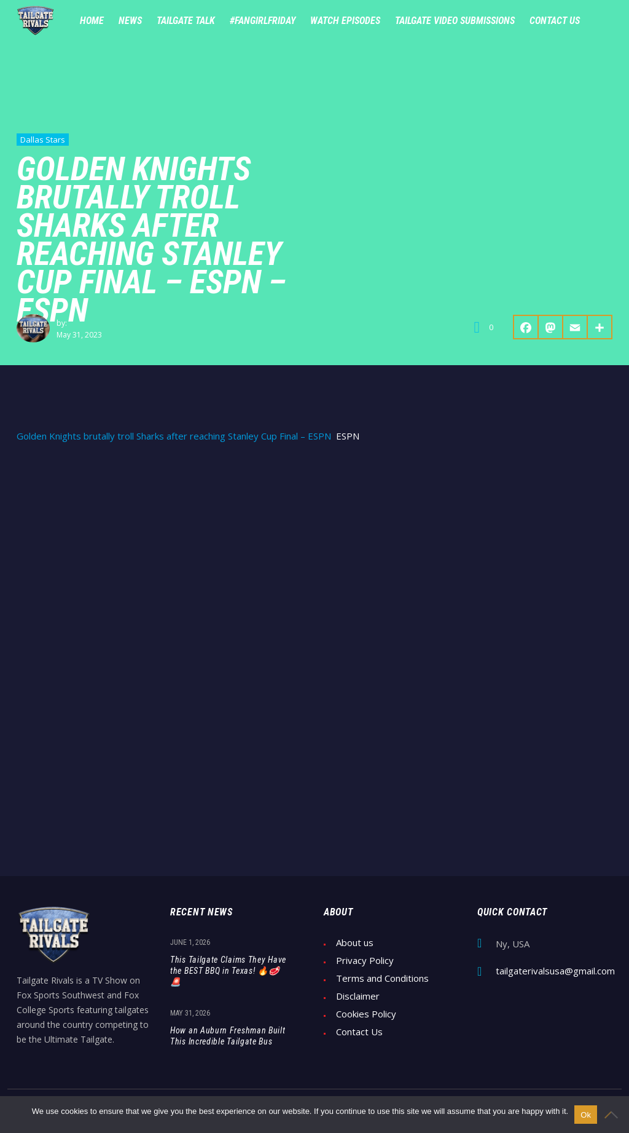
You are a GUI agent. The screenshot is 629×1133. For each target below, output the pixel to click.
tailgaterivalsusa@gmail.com (555, 971)
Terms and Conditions (382, 978)
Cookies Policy (366, 1014)
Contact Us (359, 1032)
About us (354, 943)
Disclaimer (358, 996)
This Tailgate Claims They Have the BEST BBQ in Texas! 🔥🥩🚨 (228, 971)
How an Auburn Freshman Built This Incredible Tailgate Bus (228, 1035)
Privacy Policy (365, 960)
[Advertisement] (314, 546)
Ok (585, 1114)
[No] (614, 1114)
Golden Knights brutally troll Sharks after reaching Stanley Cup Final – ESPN (174, 436)
